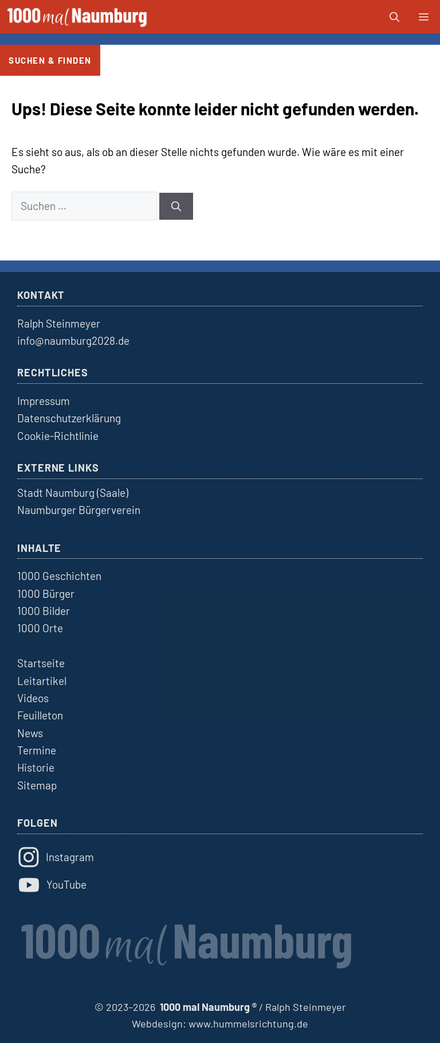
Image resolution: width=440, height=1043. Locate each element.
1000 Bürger (45, 593)
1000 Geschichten (59, 575)
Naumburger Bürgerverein (78, 509)
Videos (33, 698)
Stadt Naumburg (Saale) (72, 492)
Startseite (41, 663)
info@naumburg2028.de (73, 340)
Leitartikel (41, 680)
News (30, 733)
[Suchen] (176, 206)
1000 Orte (40, 628)
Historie (35, 767)
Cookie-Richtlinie (58, 435)
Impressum (43, 400)
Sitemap (37, 785)
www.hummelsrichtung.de (248, 1023)
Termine (36, 750)
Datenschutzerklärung (69, 418)
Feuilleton (40, 715)
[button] (394, 16)
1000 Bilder (43, 610)
